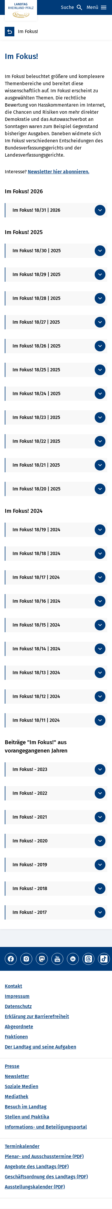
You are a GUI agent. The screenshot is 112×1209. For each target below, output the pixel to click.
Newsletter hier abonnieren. (58, 172)
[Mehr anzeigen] (56, 210)
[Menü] (97, 7)
